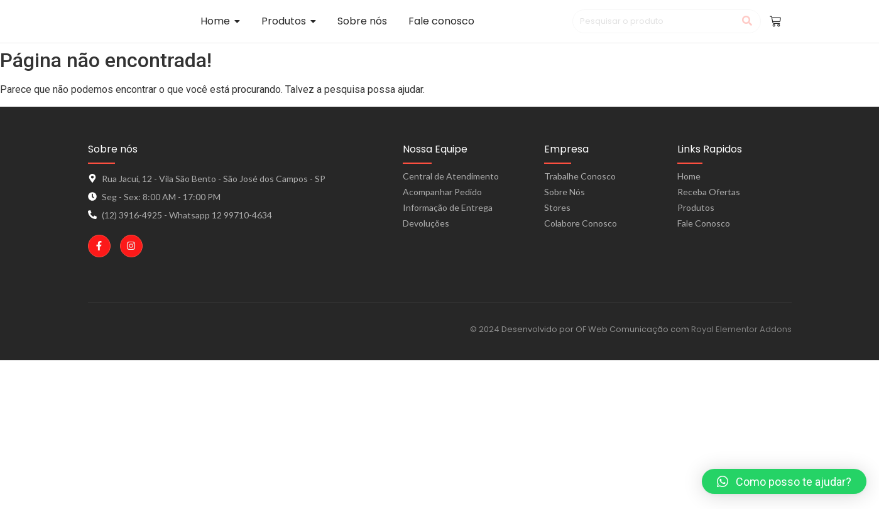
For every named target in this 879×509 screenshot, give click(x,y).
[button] (784, 481)
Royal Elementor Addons (741, 329)
